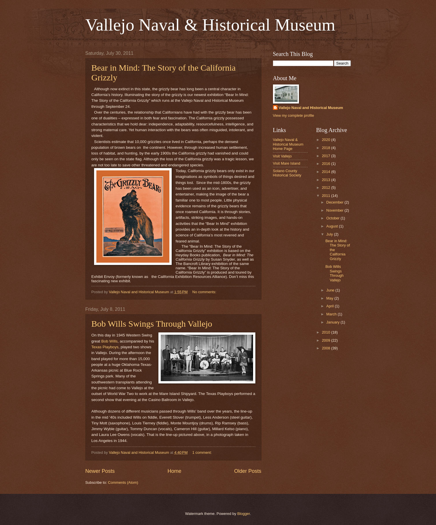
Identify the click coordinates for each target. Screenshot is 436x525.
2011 (326, 195)
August (332, 226)
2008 (326, 348)
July (330, 234)
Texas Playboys (105, 347)
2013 (326, 180)
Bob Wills (109, 341)
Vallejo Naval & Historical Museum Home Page (288, 144)
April (330, 306)
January (333, 322)
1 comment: (202, 452)
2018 (326, 148)
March (332, 314)
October (333, 218)
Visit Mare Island (286, 163)
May (330, 298)
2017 (326, 156)
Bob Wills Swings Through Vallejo (151, 323)
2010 (326, 332)
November (335, 210)
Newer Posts (100, 471)
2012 (326, 187)
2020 (326, 140)
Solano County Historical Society (287, 173)
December (335, 202)
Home (174, 471)
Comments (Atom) (123, 482)
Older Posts (247, 471)
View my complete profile (293, 115)
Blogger (243, 513)
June (331, 290)
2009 (326, 340)
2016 (326, 163)
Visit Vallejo (282, 156)
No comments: (205, 292)
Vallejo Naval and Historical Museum (311, 108)
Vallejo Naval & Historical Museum (210, 24)
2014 (326, 172)
